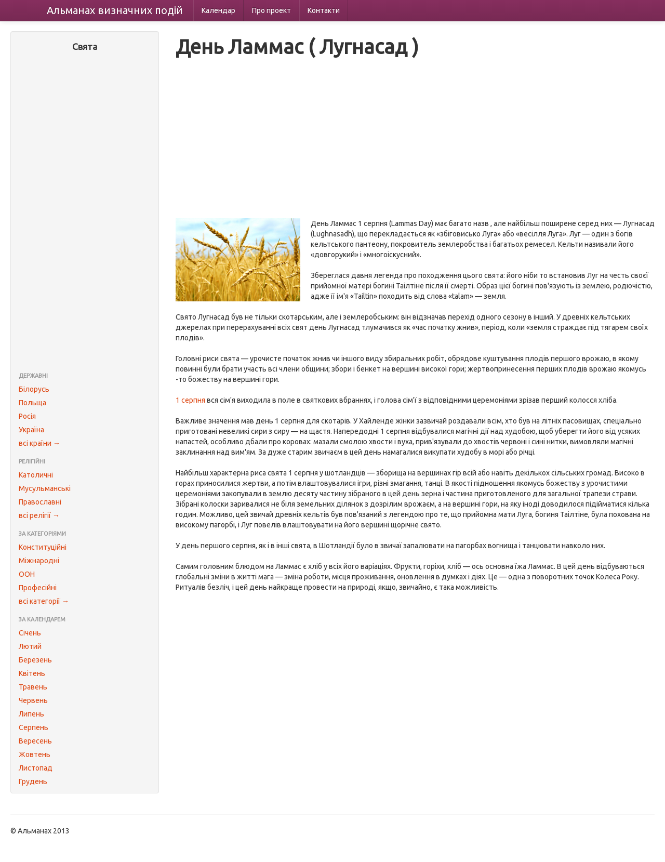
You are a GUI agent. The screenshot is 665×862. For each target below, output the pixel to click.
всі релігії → (39, 515)
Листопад (35, 768)
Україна (31, 430)
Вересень (35, 741)
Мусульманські (45, 488)
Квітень (32, 673)
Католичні (36, 475)
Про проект (271, 10)
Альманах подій (115, 10)
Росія (27, 416)
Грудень (33, 781)
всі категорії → (44, 601)
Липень (31, 714)
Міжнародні (39, 560)
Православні (40, 502)
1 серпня (190, 400)
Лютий (30, 646)
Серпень (33, 727)
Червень (33, 700)
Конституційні (42, 547)
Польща (32, 403)
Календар (218, 10)
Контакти (324, 10)
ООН (27, 574)
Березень (35, 660)
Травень (33, 687)
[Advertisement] (84, 213)
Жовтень (34, 754)
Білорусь (34, 389)
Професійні (38, 587)
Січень (30, 633)
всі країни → (39, 443)
